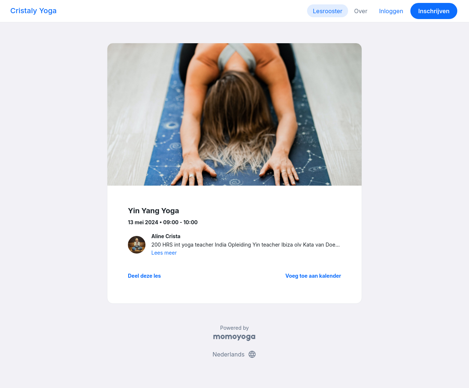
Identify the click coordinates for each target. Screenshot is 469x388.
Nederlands (234, 354)
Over (360, 11)
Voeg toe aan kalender (313, 276)
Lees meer (164, 253)
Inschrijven (434, 11)
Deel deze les (144, 276)
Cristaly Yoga (33, 10)
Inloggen (391, 11)
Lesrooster (328, 11)
